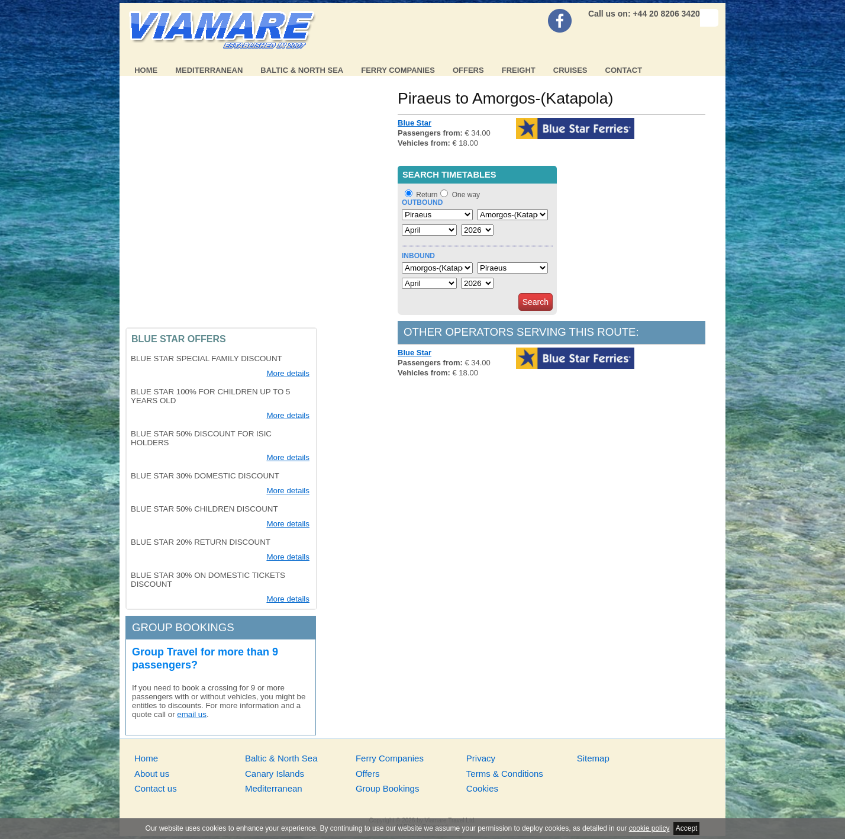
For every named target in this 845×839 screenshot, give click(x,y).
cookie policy (649, 828)
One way (466, 195)
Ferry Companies (398, 70)
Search (536, 302)
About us (151, 774)
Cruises (570, 70)
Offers (468, 70)
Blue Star (414, 122)
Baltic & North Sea (301, 70)
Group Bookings (388, 788)
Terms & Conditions (504, 774)
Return (426, 195)
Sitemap (593, 758)
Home (145, 70)
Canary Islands (274, 774)
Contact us (155, 788)
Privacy (480, 758)
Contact (624, 70)
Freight (519, 70)
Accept (687, 828)
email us (192, 714)
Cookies (482, 788)
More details (287, 373)
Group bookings (183, 627)
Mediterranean (209, 70)
